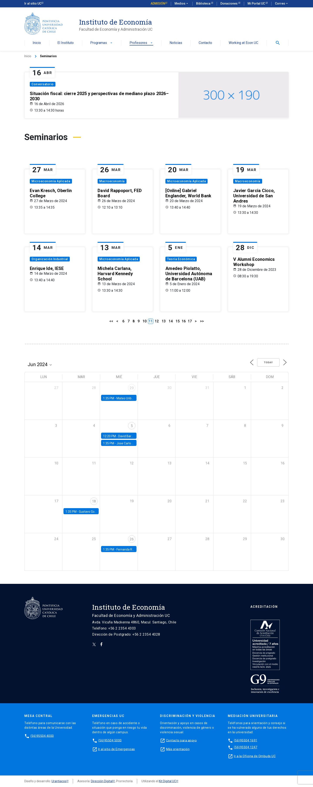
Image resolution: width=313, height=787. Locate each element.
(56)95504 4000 (42, 735)
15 (178, 321)
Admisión (158, 3)
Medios (182, 4)
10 (145, 321)
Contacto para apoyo (181, 740)
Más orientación (178, 749)
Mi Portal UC (257, 3)
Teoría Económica (181, 259)
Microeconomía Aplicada (51, 181)
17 (190, 321)
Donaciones (229, 3)
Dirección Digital (102, 781)
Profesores (141, 43)
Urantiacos (59, 781)
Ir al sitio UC (32, 3)
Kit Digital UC (167, 781)
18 (94, 501)
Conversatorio (43, 84)
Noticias (176, 43)
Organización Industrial (50, 259)
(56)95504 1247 (245, 747)
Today (268, 362)
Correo (282, 4)
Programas (101, 43)
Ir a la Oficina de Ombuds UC (255, 756)
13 (164, 321)
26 (132, 539)
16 (184, 321)
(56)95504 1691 (245, 740)
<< (111, 321)
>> (202, 321)
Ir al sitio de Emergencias (116, 749)
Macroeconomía (112, 181)
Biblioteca (203, 3)
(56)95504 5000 (110, 740)
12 (157, 321)
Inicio (37, 43)
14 (171, 321)
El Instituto (65, 43)
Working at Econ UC (243, 43)
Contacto (205, 43)
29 (132, 388)
